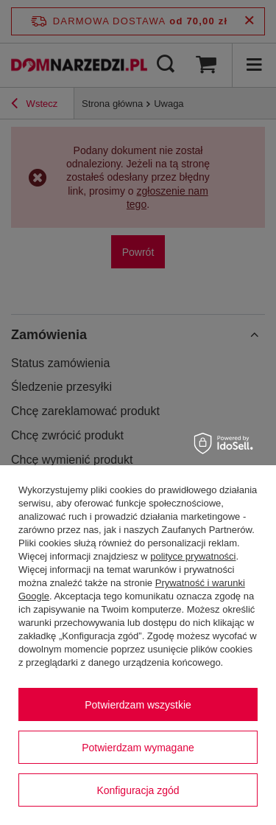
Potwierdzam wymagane (138, 747)
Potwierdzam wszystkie (138, 705)
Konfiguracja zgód (137, 790)
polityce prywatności (193, 556)
